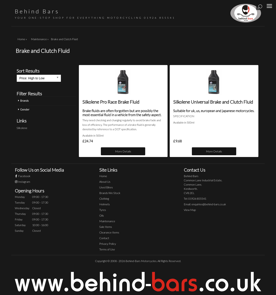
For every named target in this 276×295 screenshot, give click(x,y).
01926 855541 (159, 17)
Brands (24, 100)
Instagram (22, 181)
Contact (104, 238)
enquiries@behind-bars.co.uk (209, 204)
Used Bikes (106, 187)
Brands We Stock (109, 193)
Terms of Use (107, 249)
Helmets (104, 204)
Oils (101, 215)
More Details (123, 151)
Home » (22, 39)
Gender (24, 109)
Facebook (22, 176)
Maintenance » (40, 39)
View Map (190, 209)
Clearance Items (109, 232)
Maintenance (107, 221)
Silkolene (22, 128)
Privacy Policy (107, 243)
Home (103, 176)
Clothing (104, 198)
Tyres (102, 209)
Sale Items (105, 226)
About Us (104, 181)
